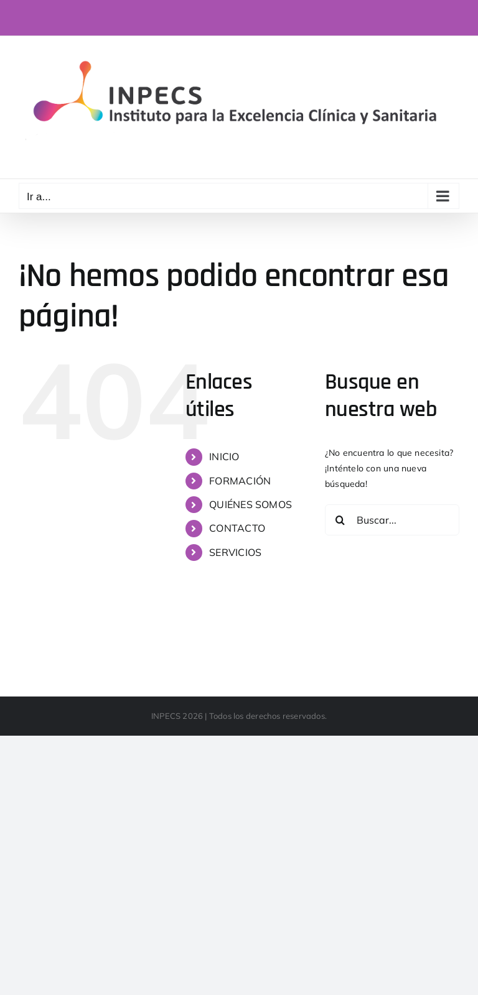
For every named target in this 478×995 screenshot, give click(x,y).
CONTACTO (237, 528)
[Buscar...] (392, 519)
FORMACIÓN (240, 480)
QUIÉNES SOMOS (250, 504)
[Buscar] (340, 519)
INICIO (224, 456)
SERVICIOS (235, 552)
